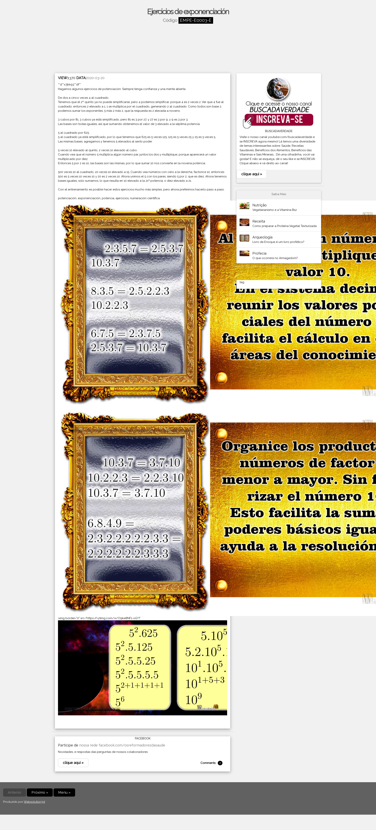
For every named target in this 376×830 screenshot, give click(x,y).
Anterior (14, 792)
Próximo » (40, 792)
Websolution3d (34, 802)
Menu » (64, 792)
